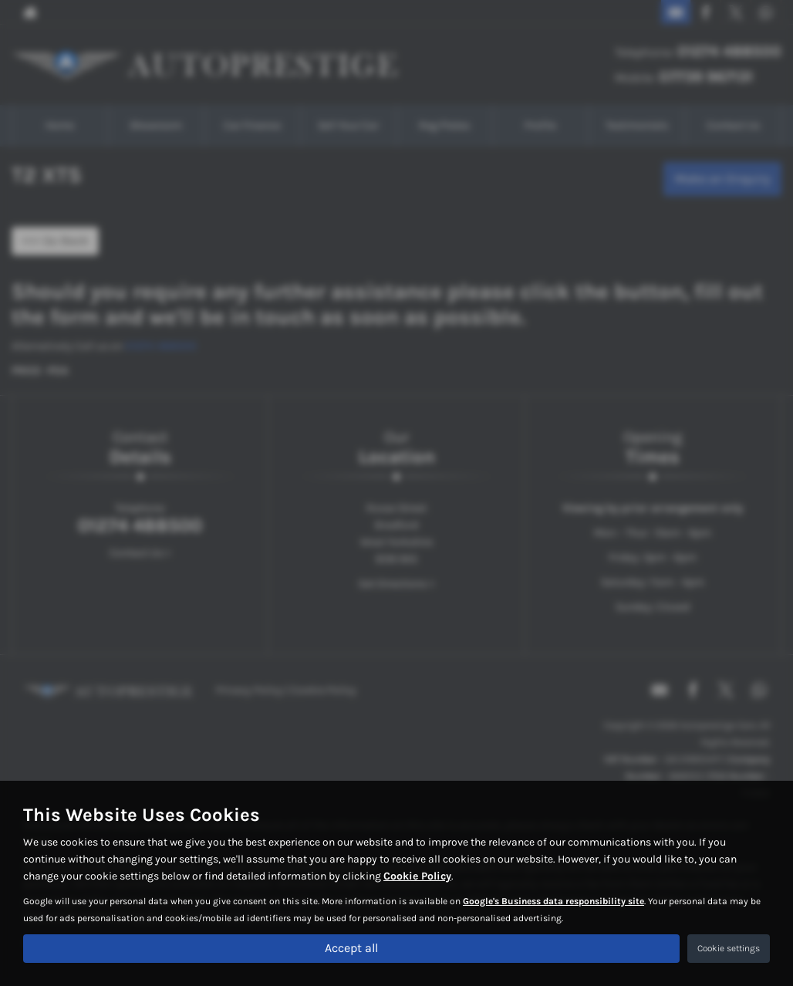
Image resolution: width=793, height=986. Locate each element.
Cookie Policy (417, 876)
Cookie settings (728, 948)
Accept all (351, 947)
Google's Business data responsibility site (553, 901)
